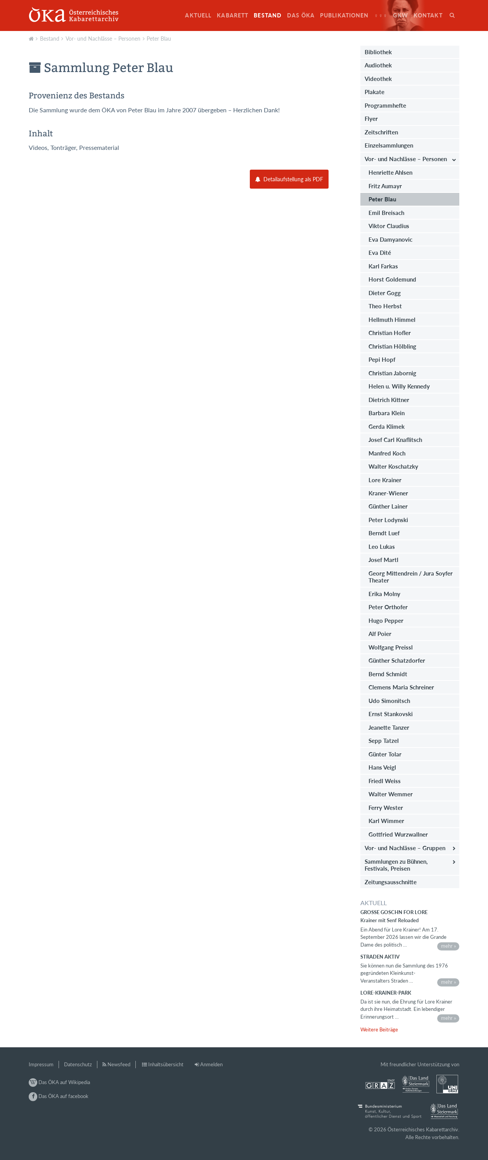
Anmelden (211, 1064)
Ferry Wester (386, 807)
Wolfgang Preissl (391, 647)
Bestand (268, 15)
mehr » (448, 946)
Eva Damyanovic (390, 239)
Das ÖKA (301, 15)
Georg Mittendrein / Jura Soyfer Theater (411, 577)
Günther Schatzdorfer (397, 660)
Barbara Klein (387, 412)
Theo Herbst (385, 305)
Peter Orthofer (388, 606)
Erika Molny (384, 593)
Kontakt (428, 15)
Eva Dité (380, 252)
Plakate (374, 91)
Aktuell (198, 15)
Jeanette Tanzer (389, 727)
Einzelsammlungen (389, 145)
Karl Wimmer (386, 820)
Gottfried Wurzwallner (398, 834)
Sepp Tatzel (384, 740)
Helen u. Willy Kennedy (399, 386)
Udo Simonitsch (389, 700)
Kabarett (232, 15)
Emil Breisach (386, 212)
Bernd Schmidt (388, 673)
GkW (400, 15)
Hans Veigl (382, 767)
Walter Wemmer (391, 794)
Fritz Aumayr (385, 185)
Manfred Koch (387, 453)
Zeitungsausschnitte (391, 881)
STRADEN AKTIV (380, 957)
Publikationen (344, 15)
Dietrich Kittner (389, 399)
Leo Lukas (382, 546)
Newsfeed (118, 1064)
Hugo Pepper (386, 620)
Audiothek (378, 65)
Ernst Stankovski (391, 713)
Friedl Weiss (385, 780)
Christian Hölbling (392, 346)
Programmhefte (385, 105)
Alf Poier (380, 633)
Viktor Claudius (389, 225)
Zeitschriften (381, 132)
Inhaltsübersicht (165, 1064)
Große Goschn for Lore (393, 912)
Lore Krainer (385, 479)
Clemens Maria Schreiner (401, 687)
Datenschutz (78, 1064)
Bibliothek (378, 51)
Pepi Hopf (382, 359)
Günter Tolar (385, 754)
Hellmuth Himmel (392, 319)
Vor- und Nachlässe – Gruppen (405, 847)
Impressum (41, 1064)
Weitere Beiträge (379, 1029)
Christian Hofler (390, 332)
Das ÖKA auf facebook (58, 1096)
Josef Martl (383, 559)
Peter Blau (159, 38)
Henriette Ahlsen (390, 172)
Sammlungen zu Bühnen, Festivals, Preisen (396, 865)
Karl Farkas (383, 266)
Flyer (371, 118)
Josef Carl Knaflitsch (395, 439)
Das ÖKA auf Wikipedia (59, 1082)
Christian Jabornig (392, 372)
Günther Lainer (388, 506)
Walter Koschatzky (393, 466)
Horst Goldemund (392, 279)
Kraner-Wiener (388, 493)
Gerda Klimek (387, 426)
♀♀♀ (381, 15)
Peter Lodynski (388, 519)
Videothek (378, 78)
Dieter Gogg (385, 292)
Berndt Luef (384, 532)
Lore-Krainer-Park (385, 993)
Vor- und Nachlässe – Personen (103, 38)
